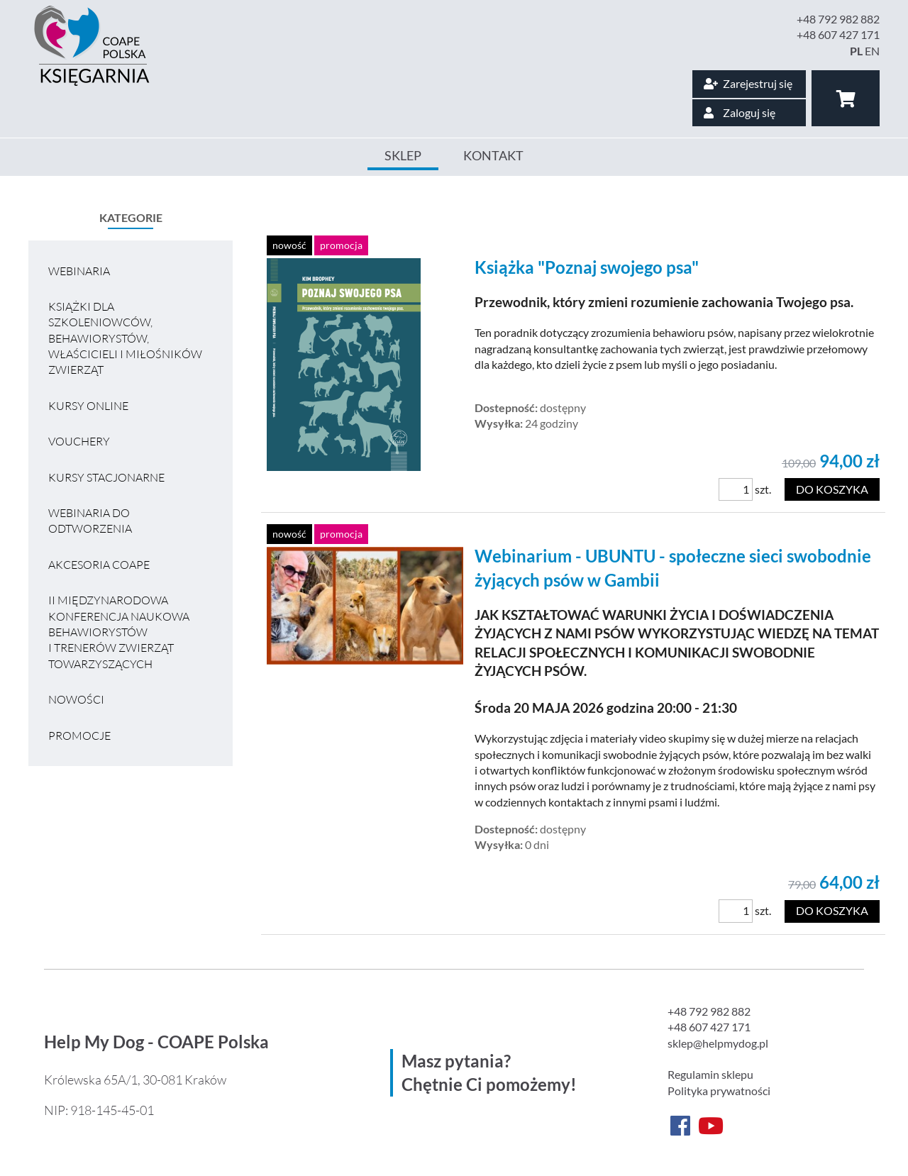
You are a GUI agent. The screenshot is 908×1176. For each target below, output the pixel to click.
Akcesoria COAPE (99, 565)
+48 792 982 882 (838, 19)
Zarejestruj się (748, 83)
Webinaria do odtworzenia (90, 521)
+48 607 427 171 (838, 34)
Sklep (402, 155)
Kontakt (493, 155)
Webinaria (79, 271)
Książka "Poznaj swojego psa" (587, 267)
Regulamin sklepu (710, 1074)
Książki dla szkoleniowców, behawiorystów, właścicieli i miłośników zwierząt (125, 338)
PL (856, 50)
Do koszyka (832, 489)
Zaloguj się (739, 112)
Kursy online (88, 406)
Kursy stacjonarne (106, 477)
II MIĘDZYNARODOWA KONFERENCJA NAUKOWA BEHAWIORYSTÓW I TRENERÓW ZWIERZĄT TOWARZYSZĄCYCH (118, 632)
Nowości (76, 699)
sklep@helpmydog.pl (718, 1043)
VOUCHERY (79, 441)
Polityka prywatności (719, 1090)
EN (872, 50)
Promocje (79, 735)
